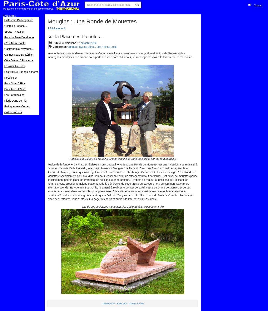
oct (85, 42)
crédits (140, 303)
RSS (50, 28)
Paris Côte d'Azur (41, 5)
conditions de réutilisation (114, 303)
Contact (256, 5)
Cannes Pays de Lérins (81, 46)
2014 (93, 42)
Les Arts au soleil (107, 46)
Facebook (60, 28)
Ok (137, 4)
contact (132, 303)
